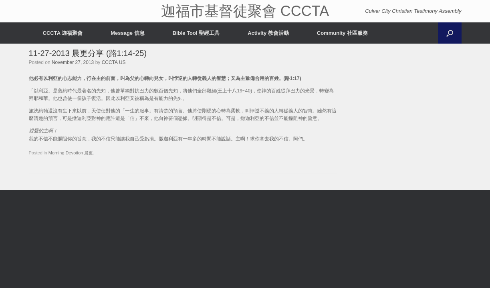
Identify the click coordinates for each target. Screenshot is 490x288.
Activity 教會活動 (268, 33)
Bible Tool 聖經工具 (196, 33)
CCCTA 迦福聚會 (63, 33)
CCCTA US (114, 62)
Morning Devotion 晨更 (70, 152)
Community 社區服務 (342, 33)
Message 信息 (128, 33)
